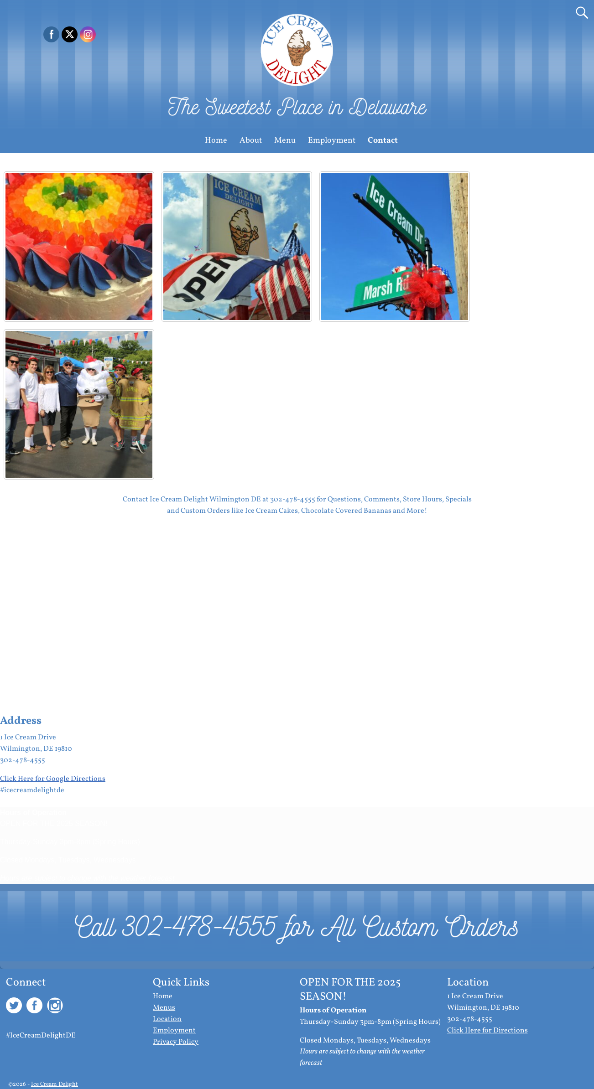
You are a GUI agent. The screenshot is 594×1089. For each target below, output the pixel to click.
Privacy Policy (175, 1042)
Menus (164, 1008)
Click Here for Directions (487, 1031)
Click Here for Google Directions (52, 779)
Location (167, 1019)
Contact (383, 140)
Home (216, 140)
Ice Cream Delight (54, 1084)
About (251, 140)
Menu (285, 140)
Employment (331, 140)
